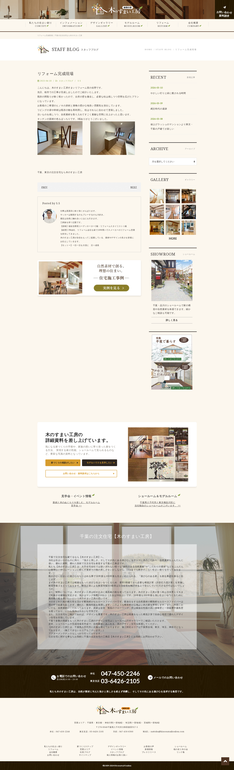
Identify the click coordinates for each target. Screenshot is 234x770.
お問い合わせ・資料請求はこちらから (81, 473)
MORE (173, 238)
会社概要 (193, 24)
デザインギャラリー (101, 24)
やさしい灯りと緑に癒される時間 (168, 93)
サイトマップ (85, 755)
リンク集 (181, 752)
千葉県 (90, 722)
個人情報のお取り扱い (117, 755)
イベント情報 (117, 749)
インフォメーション (71, 24)
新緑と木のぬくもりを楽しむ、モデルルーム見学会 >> (76, 504)
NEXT (133, 187)
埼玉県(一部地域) (133, 722)
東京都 (99, 722)
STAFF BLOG (164, 49)
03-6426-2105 (97, 731)
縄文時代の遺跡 (159, 108)
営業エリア (79, 722)
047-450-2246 (63, 731)
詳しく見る (172, 320)
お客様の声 (149, 746)
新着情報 (149, 749)
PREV (44, 187)
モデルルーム (132, 24)
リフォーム (162, 24)
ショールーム (181, 746)
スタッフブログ (66, 80)
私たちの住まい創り (40, 24)
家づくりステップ (85, 746)
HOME (148, 49)
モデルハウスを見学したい (99, 462)
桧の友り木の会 (181, 749)
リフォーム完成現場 (186, 49)
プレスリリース (149, 752)
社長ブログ (85, 752)
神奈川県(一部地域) (114, 722)
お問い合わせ (53, 755)
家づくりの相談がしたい (63, 462)
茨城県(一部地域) (152, 722)
